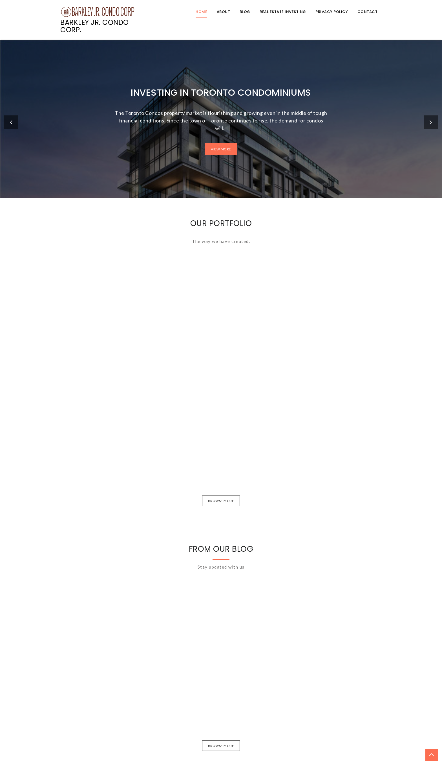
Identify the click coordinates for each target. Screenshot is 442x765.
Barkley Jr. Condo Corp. (94, 26)
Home (201, 11)
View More (221, 149)
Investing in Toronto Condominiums (221, 92)
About (223, 11)
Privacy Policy (331, 11)
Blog (245, 11)
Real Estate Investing (283, 11)
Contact (367, 11)
